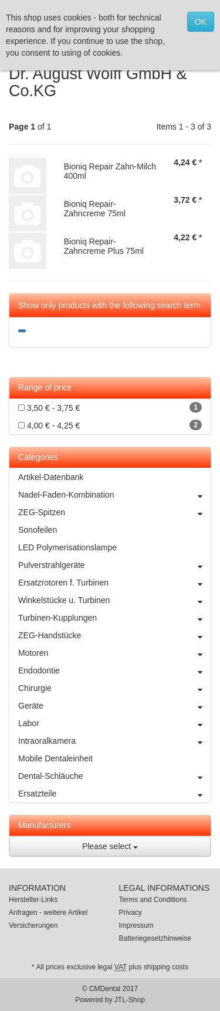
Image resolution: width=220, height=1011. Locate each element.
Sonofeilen (37, 530)
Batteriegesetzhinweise (155, 938)
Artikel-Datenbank (50, 477)
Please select (110, 846)
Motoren (114, 653)
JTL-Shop (129, 1000)
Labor (114, 723)
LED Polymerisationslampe (67, 547)
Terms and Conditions (153, 900)
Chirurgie (114, 688)
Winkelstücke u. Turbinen (114, 600)
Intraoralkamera (114, 741)
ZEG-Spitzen (114, 512)
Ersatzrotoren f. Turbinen (114, 582)
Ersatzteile (114, 793)
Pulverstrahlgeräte (114, 565)
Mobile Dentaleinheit (55, 758)
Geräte (114, 705)
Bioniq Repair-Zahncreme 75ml (95, 208)
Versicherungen (33, 925)
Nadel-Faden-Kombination (114, 494)
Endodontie (114, 670)
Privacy (130, 912)
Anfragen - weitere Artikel (48, 912)
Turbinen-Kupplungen (114, 618)
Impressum (136, 925)
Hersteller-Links (33, 900)
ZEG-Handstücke (114, 635)
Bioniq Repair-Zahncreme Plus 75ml (104, 246)
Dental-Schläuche (114, 776)
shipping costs (166, 967)
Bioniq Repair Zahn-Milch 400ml (110, 171)
